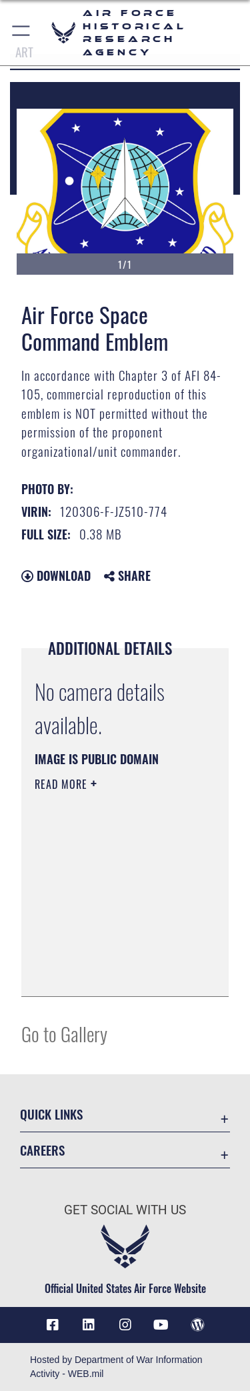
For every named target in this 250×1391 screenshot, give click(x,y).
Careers (42, 1150)
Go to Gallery (64, 1033)
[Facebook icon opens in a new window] (53, 1325)
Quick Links (51, 1114)
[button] (21, 32)
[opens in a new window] (89, 1325)
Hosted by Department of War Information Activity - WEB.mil (116, 1366)
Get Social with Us (125, 1210)
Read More (63, 784)
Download (56, 575)
